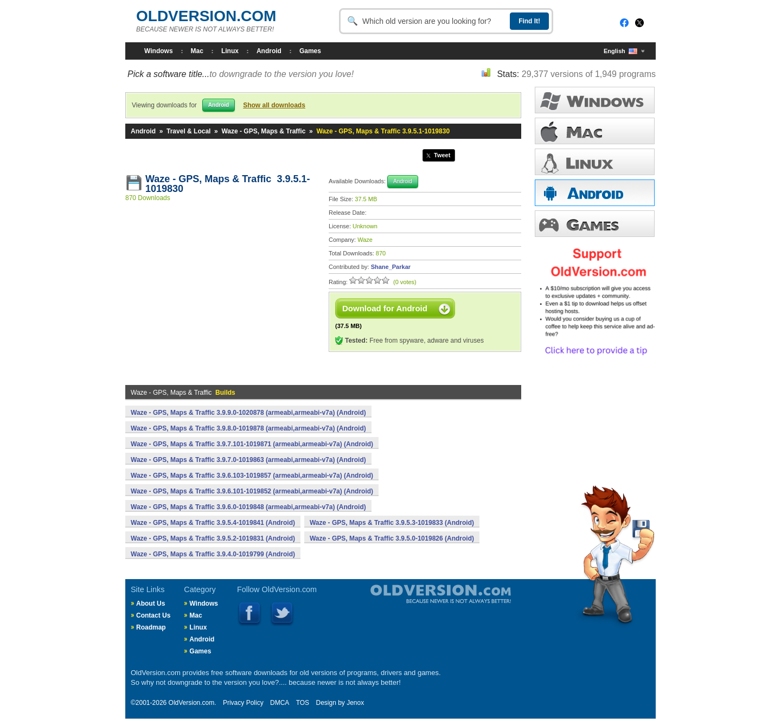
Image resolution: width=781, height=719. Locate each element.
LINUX (595, 162)
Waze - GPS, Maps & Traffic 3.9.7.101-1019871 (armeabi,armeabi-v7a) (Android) (252, 444)
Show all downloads (274, 105)
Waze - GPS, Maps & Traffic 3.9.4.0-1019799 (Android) (213, 554)
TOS (302, 703)
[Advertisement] (221, 287)
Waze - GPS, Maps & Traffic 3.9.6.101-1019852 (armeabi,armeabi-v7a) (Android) (252, 491)
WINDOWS (595, 100)
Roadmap (151, 627)
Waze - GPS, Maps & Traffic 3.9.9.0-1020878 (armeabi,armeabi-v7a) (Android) (248, 412)
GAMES (595, 223)
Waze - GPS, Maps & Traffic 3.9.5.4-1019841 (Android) (213, 523)
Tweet (442, 155)
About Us (150, 603)
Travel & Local (188, 131)
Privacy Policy (243, 703)
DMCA (279, 703)
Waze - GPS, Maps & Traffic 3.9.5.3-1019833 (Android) (392, 523)
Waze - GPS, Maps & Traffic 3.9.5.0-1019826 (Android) (392, 538)
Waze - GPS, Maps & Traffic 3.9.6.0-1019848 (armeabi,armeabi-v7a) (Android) (248, 507)
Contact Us (153, 615)
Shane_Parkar (391, 267)
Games (310, 51)
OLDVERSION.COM (206, 16)
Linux (230, 51)
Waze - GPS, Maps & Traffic (263, 131)
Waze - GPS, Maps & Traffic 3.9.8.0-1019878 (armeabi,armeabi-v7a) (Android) (248, 428)
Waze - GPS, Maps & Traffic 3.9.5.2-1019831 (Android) (213, 538)
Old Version (412, 603)
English (620, 51)
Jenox (355, 703)
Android (269, 51)
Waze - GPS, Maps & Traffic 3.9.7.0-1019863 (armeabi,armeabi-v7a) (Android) (248, 460)
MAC (595, 131)
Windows (158, 51)
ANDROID (595, 192)
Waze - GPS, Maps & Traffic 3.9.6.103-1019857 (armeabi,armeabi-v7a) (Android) (252, 475)
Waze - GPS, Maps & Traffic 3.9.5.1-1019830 (227, 184)
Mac (197, 51)
